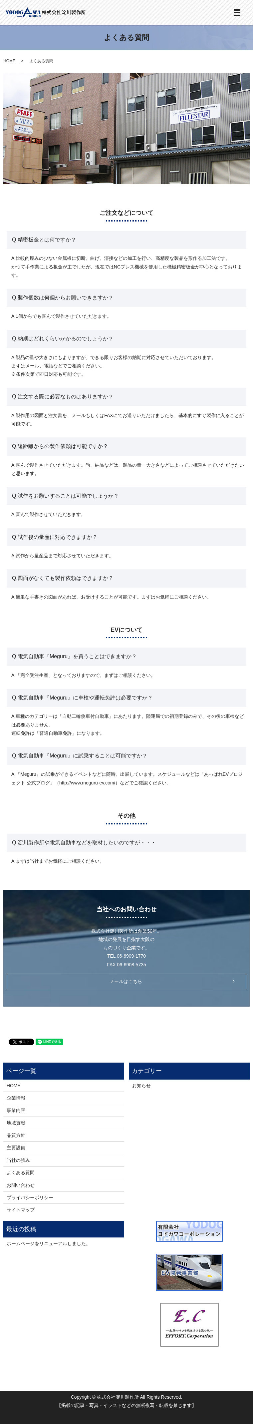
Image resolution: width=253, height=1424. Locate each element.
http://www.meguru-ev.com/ (87, 782)
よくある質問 (21, 1172)
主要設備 (16, 1147)
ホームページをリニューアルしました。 (49, 1243)
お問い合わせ (21, 1185)
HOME (9, 61)
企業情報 (16, 1098)
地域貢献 (16, 1123)
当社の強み (18, 1160)
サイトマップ (21, 1209)
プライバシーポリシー (30, 1197)
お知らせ (141, 1085)
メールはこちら (126, 981)
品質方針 (16, 1135)
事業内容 (16, 1110)
